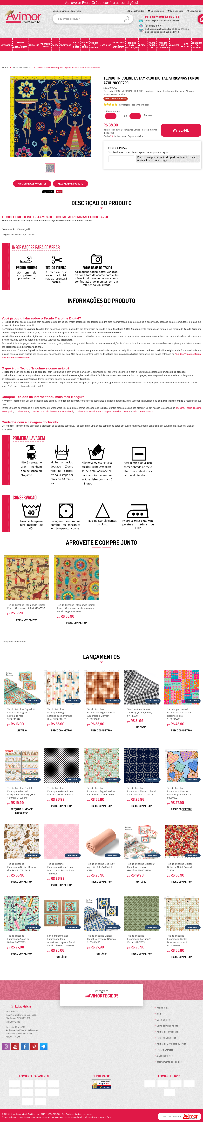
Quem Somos (163, 1019)
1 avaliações (124, 104)
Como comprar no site (167, 1025)
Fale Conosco (176, 10)
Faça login (76, 10)
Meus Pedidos (137, 10)
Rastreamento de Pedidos (169, 1061)
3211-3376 (13, 1037)
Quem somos (157, 10)
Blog (158, 1013)
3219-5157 (152, 25)
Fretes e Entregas (164, 1049)
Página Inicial (162, 1007)
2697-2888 (13, 1021)
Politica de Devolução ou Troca (171, 1043)
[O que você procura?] (126, 19)
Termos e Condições (166, 1037)
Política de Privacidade (167, 1031)
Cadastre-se (195, 10)
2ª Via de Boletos (164, 1055)
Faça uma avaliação (140, 104)
